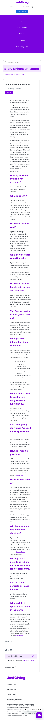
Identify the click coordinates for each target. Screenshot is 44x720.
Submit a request (28, 660)
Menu (12, 7)
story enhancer (10, 644)
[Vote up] (29, 656)
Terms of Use (11, 684)
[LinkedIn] (11, 650)
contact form (19, 475)
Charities (22, 40)
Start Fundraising (28, 7)
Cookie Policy (11, 694)
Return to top (10, 667)
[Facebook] (6, 650)
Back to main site (22, 11)
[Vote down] (33, 656)
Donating (22, 34)
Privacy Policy (20, 552)
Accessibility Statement (14, 700)
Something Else (22, 47)
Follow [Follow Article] (9, 92)
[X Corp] (9, 650)
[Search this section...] (22, 62)
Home (22, 21)
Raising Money (22, 27)
